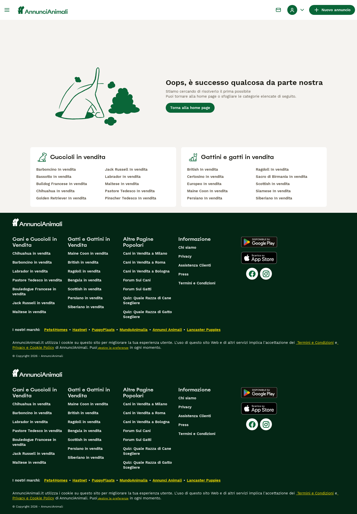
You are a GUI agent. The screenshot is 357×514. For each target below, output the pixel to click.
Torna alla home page (190, 108)
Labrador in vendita (30, 271)
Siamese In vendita (273, 191)
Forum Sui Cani (137, 280)
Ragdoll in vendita (84, 271)
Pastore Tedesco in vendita (37, 280)
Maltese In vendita (122, 184)
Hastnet (79, 329)
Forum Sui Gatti (137, 289)
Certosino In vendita (205, 176)
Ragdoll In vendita (272, 169)
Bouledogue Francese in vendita (34, 291)
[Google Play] (259, 242)
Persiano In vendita (204, 198)
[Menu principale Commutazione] (7, 10)
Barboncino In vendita (56, 169)
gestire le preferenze (113, 348)
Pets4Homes (55, 329)
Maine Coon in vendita (88, 253)
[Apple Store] (259, 258)
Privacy (185, 256)
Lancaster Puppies (204, 329)
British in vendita (83, 262)
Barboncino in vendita (32, 262)
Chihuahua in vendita (31, 253)
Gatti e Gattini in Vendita (89, 242)
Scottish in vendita (84, 289)
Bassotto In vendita (53, 176)
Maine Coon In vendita (207, 191)
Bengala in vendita (84, 280)
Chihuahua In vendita (55, 191)
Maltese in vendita (29, 312)
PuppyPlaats (103, 329)
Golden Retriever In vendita (61, 198)
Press (183, 274)
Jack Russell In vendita (126, 169)
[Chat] (278, 10)
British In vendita (202, 169)
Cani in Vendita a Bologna (146, 271)
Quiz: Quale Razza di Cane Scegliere (147, 300)
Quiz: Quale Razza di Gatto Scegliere (147, 314)
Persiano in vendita (85, 298)
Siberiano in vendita (86, 307)
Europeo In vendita (204, 184)
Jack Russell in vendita (33, 303)
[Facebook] (252, 274)
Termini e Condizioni (196, 283)
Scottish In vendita (273, 184)
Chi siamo (187, 247)
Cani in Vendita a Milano (145, 253)
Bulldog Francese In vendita (61, 184)
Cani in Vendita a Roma (144, 262)
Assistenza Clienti (194, 265)
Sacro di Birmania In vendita (281, 176)
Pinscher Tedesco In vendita (130, 198)
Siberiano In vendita (274, 198)
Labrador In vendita (123, 176)
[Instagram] (266, 274)
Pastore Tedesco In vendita (130, 191)
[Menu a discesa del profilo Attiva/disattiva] (296, 10)
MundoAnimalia (134, 329)
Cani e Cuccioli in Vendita (34, 242)
